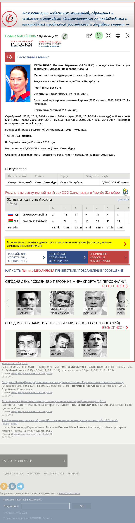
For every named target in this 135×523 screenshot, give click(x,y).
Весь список (113, 286)
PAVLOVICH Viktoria (34, 221)
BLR (13, 221)
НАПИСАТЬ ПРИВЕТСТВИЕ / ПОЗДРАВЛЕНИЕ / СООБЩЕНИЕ (64, 271)
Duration (13, 227)
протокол (123, 199)
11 (65, 214)
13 (97, 221)
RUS (13, 214)
